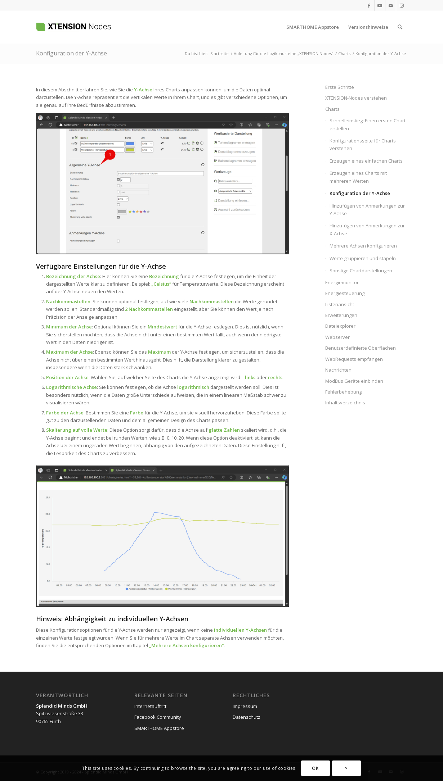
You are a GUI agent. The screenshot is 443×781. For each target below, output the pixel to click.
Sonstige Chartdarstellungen (361, 270)
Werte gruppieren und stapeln (363, 258)
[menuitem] (313, 27)
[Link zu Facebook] (369, 5)
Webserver (337, 337)
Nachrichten (338, 370)
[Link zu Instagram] (401, 5)
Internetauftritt (150, 706)
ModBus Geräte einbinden (354, 381)
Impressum (245, 706)
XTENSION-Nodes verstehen (356, 98)
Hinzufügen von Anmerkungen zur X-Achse (367, 229)
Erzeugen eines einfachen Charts (366, 161)
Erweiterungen (341, 315)
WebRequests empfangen (354, 359)
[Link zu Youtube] (380, 5)
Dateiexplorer (340, 326)
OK (315, 768)
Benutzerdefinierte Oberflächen (360, 348)
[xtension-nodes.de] (92, 27)
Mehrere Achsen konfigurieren (186, 645)
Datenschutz (246, 717)
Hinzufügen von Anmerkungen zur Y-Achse (367, 210)
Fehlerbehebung (343, 392)
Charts (332, 109)
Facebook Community (157, 717)
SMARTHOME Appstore (159, 728)
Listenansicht (339, 304)
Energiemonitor (342, 282)
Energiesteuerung (344, 293)
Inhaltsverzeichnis (345, 402)
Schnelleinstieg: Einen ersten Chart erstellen (368, 124)
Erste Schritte (339, 87)
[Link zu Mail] (390, 5)
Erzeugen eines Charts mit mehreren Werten (358, 177)
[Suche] (400, 27)
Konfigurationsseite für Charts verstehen (363, 144)
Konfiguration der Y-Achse (71, 53)
